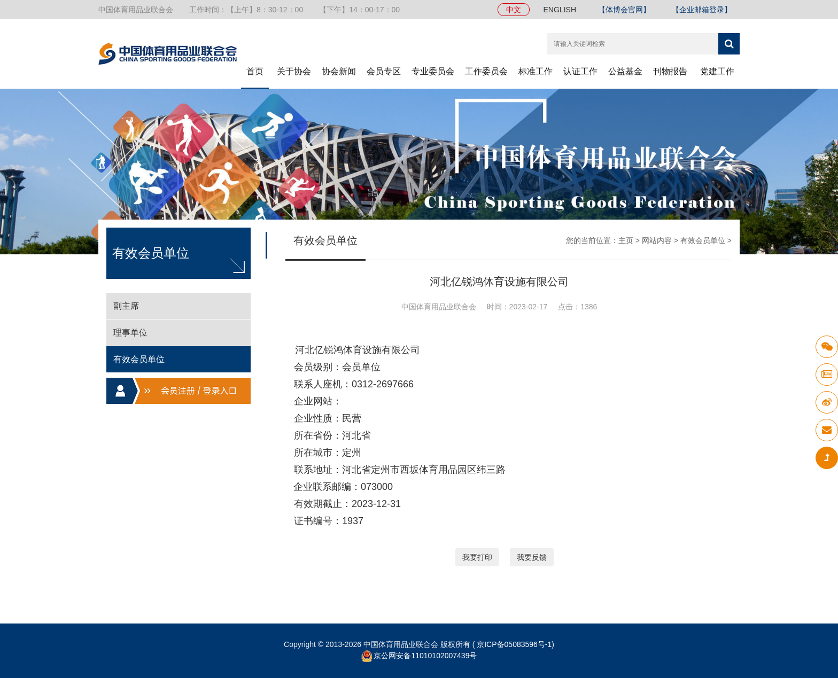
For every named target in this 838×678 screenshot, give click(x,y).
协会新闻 (339, 71)
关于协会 (294, 71)
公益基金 (625, 71)
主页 (625, 240)
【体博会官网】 (624, 9)
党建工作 (717, 71)
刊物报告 (670, 71)
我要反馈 (532, 557)
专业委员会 (433, 71)
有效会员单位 (702, 240)
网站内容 (657, 240)
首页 (254, 71)
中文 (513, 9)
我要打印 (477, 557)
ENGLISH (560, 9)
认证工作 (580, 71)
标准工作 (535, 71)
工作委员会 (486, 71)
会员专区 (384, 71)
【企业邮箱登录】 (702, 9)
